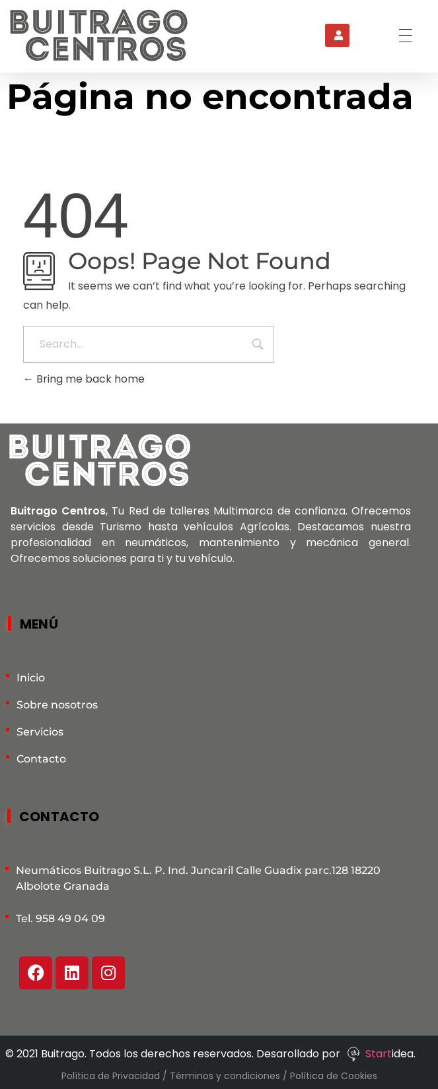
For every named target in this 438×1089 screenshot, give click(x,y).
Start (378, 1053)
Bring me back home (84, 379)
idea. (404, 1053)
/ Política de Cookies (330, 1075)
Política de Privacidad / (115, 1075)
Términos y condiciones (226, 1075)
